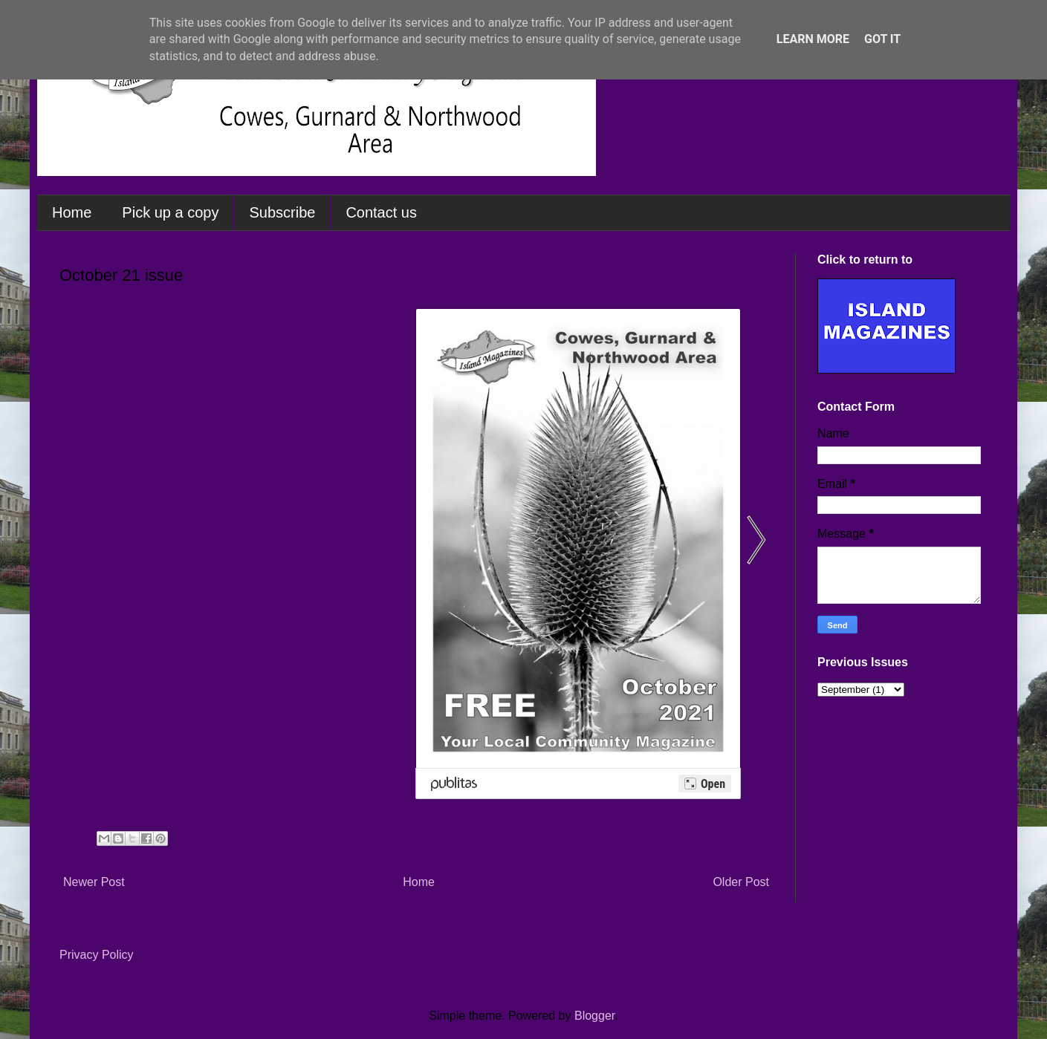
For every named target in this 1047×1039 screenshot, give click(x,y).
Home (71, 212)
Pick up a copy (170, 212)
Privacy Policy (96, 954)
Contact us (381, 212)
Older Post (741, 882)
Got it (882, 39)
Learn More (813, 39)
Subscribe (282, 212)
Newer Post (94, 882)
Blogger (594, 1015)
